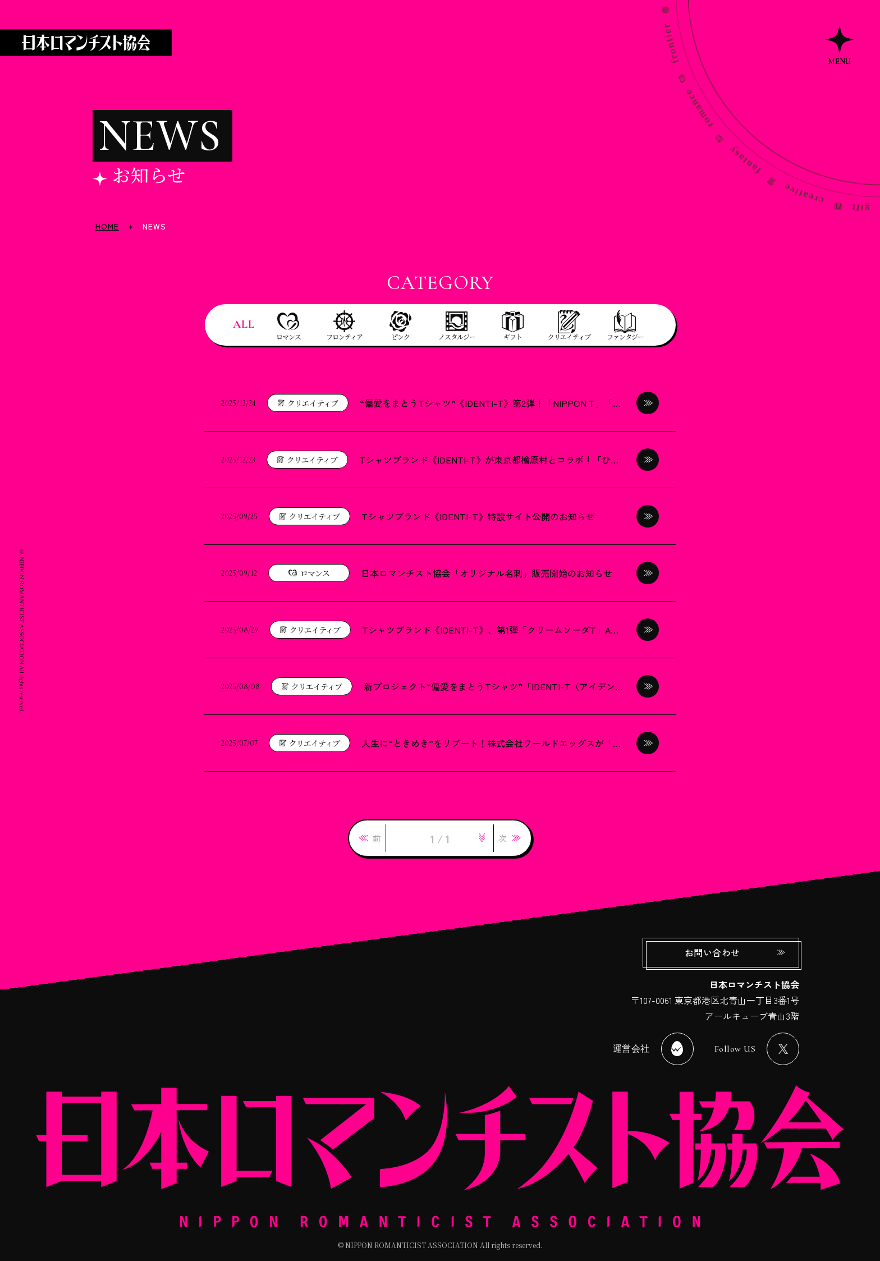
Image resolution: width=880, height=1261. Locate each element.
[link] (370, 838)
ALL (244, 324)
